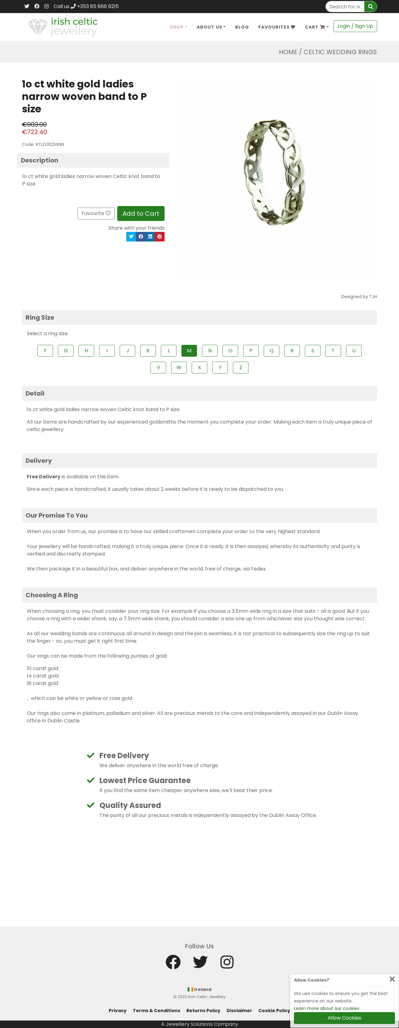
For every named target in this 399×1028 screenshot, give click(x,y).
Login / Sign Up (355, 26)
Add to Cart (141, 213)
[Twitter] (26, 6)
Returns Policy (203, 1010)
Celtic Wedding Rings (340, 52)
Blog (242, 27)
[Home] (63, 26)
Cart (315, 27)
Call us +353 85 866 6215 (86, 6)
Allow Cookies (344, 1017)
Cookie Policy (274, 1010)
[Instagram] (46, 6)
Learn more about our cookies (326, 1008)
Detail (35, 393)
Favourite (96, 213)
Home (288, 52)
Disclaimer (239, 1010)
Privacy (118, 1010)
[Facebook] (36, 6)
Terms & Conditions (156, 1010)
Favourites (277, 27)
